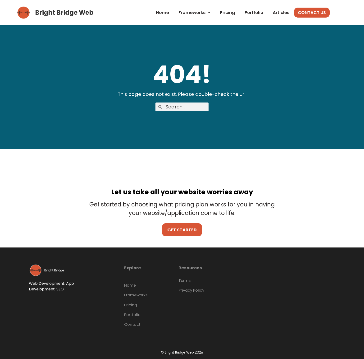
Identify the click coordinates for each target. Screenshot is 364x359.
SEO (60, 289)
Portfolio (254, 12)
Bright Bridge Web (64, 12)
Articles (281, 12)
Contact (131, 323)
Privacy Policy (189, 290)
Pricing (227, 12)
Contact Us (312, 12)
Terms (183, 281)
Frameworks (194, 13)
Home (162, 12)
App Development (51, 286)
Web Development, (47, 283)
